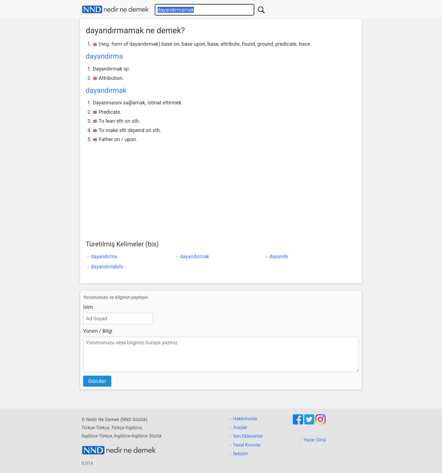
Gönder (97, 381)
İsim (88, 307)
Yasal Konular (247, 445)
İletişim (240, 453)
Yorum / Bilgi (97, 331)
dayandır (279, 256)
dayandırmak (106, 90)
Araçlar (240, 427)
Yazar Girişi (315, 440)
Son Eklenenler (248, 436)
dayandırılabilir (106, 267)
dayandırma (104, 56)
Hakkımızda (245, 418)
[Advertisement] (221, 186)
